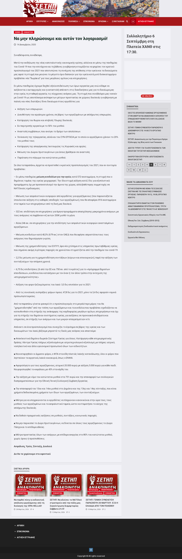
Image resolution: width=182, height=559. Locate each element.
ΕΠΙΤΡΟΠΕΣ (41, 21)
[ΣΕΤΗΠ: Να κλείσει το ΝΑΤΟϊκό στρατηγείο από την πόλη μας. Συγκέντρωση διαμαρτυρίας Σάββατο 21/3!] (66, 485)
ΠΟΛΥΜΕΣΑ (73, 21)
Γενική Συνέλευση (95, 493)
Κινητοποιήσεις (35, 490)
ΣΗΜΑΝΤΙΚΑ (28, 32)
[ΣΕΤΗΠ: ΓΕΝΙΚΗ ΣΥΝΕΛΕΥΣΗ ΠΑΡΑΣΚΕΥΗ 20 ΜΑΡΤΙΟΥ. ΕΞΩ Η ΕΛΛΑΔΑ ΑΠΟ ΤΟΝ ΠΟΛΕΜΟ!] (102, 485)
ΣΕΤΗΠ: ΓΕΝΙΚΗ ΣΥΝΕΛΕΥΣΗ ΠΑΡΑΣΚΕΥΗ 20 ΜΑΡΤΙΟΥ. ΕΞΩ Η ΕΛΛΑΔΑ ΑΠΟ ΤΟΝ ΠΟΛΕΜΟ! (102, 503)
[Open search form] (127, 21)
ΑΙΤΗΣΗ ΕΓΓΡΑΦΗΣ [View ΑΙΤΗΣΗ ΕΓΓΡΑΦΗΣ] (142, 21)
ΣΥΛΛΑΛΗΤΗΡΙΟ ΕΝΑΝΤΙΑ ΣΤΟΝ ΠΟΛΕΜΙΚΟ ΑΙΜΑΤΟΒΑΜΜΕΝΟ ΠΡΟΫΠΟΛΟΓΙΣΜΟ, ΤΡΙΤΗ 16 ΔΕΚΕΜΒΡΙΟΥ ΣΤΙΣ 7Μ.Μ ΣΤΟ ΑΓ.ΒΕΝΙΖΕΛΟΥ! (148, 206)
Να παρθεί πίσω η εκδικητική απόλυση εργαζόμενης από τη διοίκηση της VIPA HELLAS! (29, 503)
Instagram (118, 21)
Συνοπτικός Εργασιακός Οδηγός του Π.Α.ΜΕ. (147, 215)
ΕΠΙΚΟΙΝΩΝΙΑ (89, 21)
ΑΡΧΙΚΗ (29, 21)
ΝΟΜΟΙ (17, 32)
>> (145, 170)
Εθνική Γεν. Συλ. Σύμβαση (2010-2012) (143, 221)
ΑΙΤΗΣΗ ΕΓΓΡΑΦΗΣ (26, 537)
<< (129, 165)
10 (134, 170)
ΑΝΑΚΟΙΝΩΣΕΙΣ (58, 21)
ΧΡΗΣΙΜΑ (102, 21)
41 (140, 170)
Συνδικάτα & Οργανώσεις (139, 232)
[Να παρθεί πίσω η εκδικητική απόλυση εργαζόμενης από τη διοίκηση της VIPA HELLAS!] (30, 485)
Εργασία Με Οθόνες (136, 238)
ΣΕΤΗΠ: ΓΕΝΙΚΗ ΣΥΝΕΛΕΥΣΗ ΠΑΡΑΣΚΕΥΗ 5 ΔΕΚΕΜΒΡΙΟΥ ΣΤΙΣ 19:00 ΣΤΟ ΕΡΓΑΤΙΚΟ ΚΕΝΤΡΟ (145, 131)
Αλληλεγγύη (21, 490)
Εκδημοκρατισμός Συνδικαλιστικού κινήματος (148, 226)
